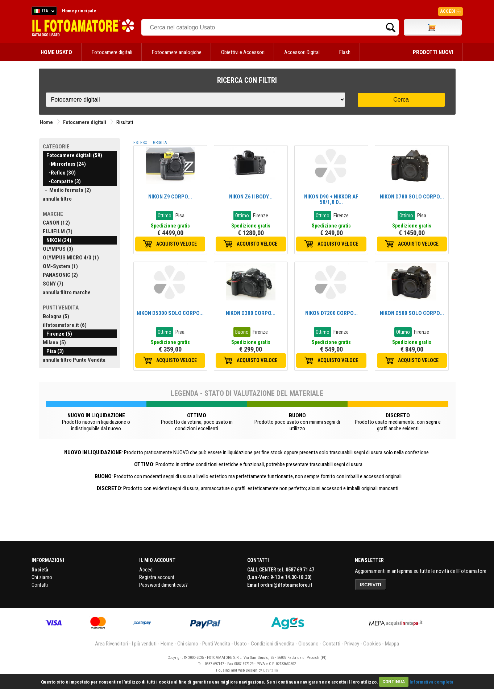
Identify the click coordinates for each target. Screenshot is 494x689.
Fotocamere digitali (112, 52)
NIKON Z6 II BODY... (251, 196)
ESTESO (140, 142)
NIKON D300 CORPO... (250, 313)
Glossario (308, 643)
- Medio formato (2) (67, 190)
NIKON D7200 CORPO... (331, 313)
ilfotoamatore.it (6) (65, 325)
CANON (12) (56, 223)
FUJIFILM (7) (57, 231)
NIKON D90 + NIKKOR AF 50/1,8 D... (331, 199)
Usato (240, 643)
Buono (242, 332)
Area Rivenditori (111, 643)
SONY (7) (53, 283)
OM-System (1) (60, 266)
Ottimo (164, 215)
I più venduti (144, 643)
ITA (43, 12)
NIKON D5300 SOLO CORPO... (170, 313)
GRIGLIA (160, 142)
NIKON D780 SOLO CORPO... (412, 196)
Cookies (372, 643)
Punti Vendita (216, 643)
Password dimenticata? (163, 585)
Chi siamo (42, 577)
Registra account (156, 577)
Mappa (392, 643)
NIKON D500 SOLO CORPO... (412, 313)
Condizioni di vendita (272, 643)
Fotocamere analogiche (177, 52)
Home (46, 122)
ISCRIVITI (370, 584)
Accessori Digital (302, 52)
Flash (344, 52)
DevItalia (270, 670)
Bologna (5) (56, 316)
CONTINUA (393, 681)
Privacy (351, 643)
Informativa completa (431, 681)
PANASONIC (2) (60, 275)
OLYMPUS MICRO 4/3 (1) (71, 257)
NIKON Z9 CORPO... (170, 196)
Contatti (40, 585)
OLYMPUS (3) (58, 249)
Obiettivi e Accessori (243, 52)
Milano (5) (54, 342)
